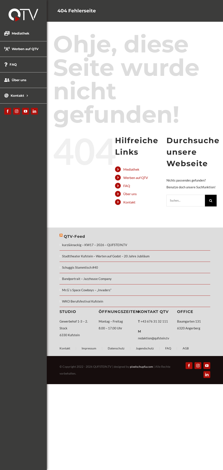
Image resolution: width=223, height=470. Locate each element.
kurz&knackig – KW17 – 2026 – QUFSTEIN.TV (94, 245)
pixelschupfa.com (141, 366)
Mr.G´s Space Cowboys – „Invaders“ (86, 290)
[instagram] (16, 111)
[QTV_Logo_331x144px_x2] (23, 10)
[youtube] (25, 111)
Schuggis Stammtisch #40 (80, 267)
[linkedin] (34, 111)
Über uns (130, 194)
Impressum (89, 348)
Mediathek (131, 169)
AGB (186, 348)
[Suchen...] (185, 200)
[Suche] (211, 200)
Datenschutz (116, 348)
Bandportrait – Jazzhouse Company (87, 279)
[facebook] (7, 111)
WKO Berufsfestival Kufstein (82, 301)
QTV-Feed (74, 236)
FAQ (126, 186)
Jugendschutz (145, 348)
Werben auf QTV (135, 178)
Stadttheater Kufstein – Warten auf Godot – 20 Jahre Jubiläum (105, 256)
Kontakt (129, 202)
